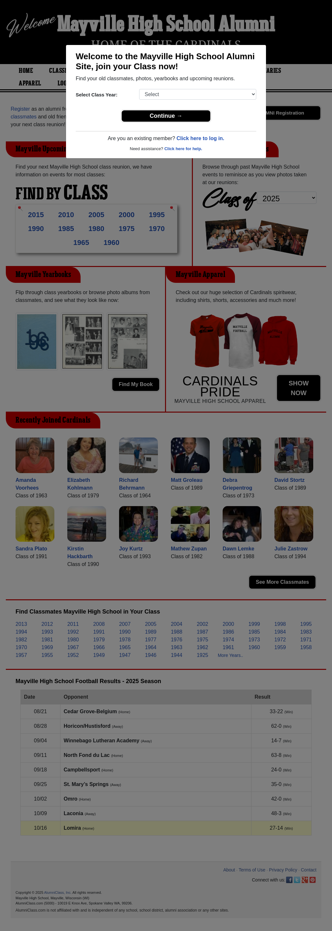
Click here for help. (183, 148)
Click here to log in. (200, 138)
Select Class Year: (96, 94)
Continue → (166, 116)
